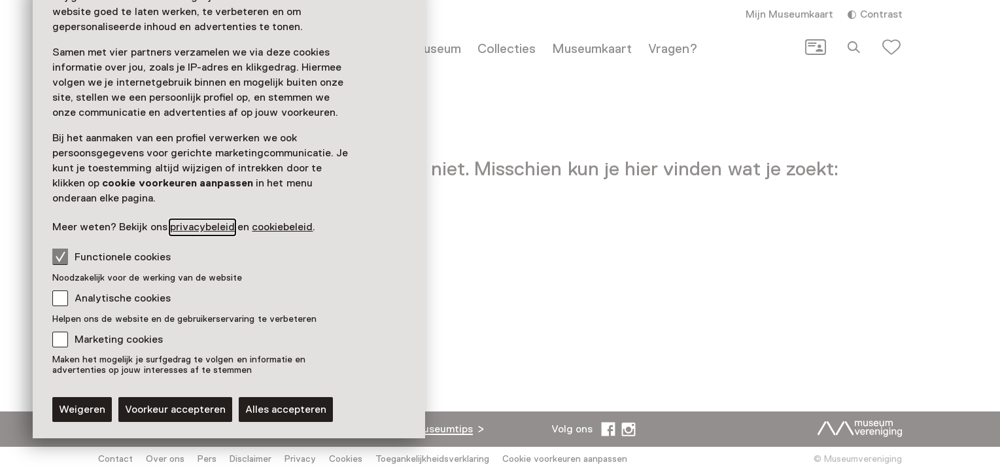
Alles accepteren (285, 409)
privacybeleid (202, 227)
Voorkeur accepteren (175, 409)
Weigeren (82, 409)
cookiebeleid (282, 227)
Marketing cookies (119, 339)
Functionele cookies (111, 256)
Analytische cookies (123, 298)
